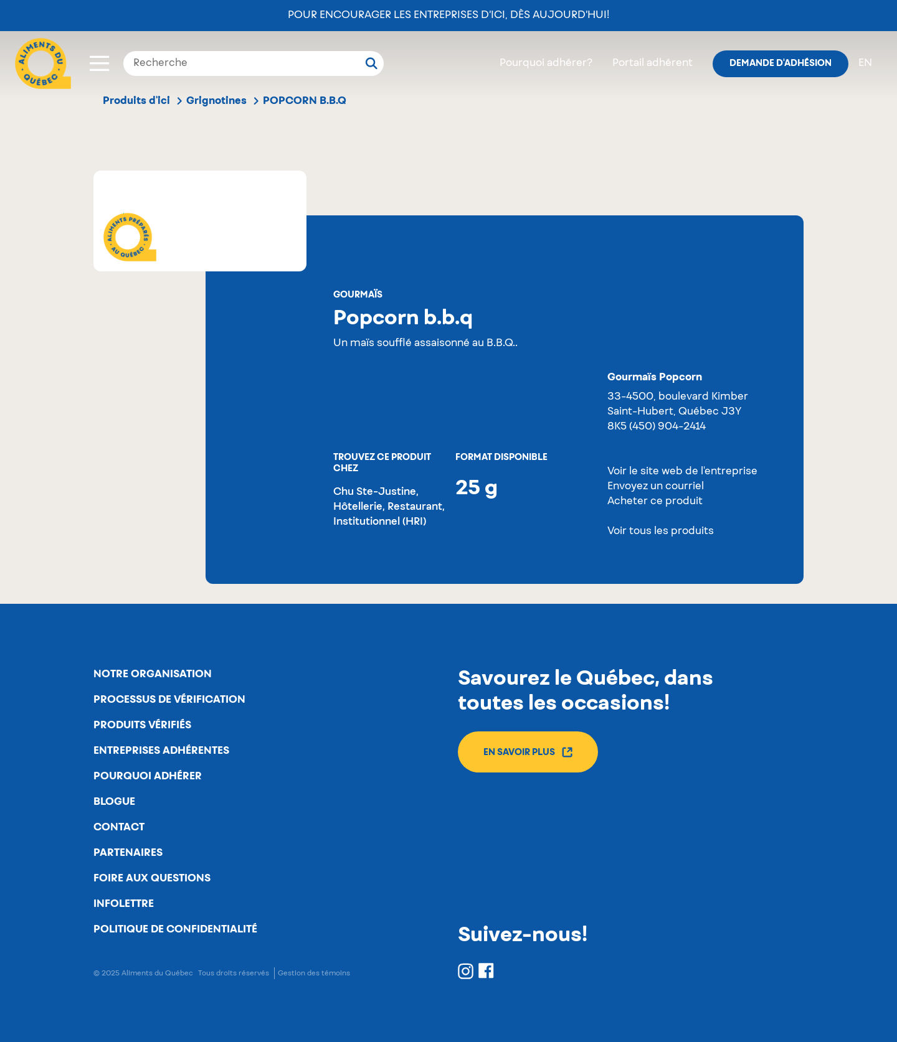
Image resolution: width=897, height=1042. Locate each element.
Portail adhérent (652, 63)
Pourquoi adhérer (147, 776)
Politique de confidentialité (175, 929)
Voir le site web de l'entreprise (682, 472)
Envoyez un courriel (655, 487)
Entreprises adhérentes (161, 751)
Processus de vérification (169, 700)
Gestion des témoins (314, 973)
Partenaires (128, 853)
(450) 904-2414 (667, 427)
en (865, 63)
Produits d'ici (136, 101)
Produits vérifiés (142, 725)
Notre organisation (152, 674)
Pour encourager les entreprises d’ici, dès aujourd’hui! (448, 16)
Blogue (114, 802)
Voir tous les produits (660, 532)
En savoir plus (527, 752)
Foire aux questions (152, 878)
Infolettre (123, 904)
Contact (119, 827)
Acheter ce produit (655, 502)
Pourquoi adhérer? (546, 63)
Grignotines (216, 101)
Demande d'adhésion (780, 63)
